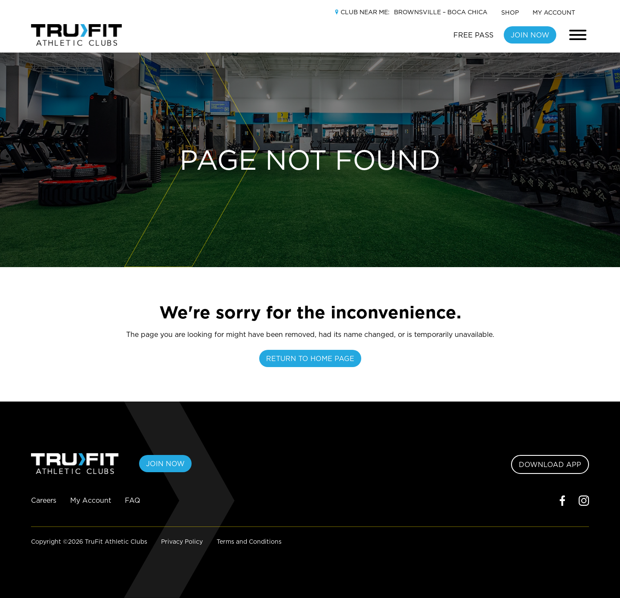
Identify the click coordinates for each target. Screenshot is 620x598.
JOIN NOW (530, 35)
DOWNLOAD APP (550, 464)
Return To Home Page (310, 358)
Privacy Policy (182, 541)
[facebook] (562, 500)
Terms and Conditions (249, 541)
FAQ (132, 500)
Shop (510, 12)
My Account (554, 12)
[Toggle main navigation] (578, 34)
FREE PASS (473, 35)
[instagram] (584, 500)
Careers (43, 500)
